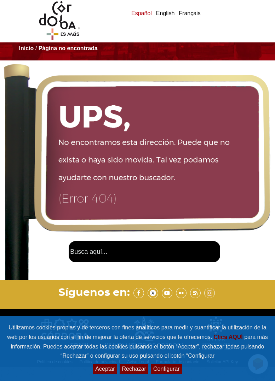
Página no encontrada (68, 48)
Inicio (26, 48)
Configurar (166, 369)
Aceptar (105, 369)
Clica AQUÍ (229, 337)
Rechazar (134, 369)
